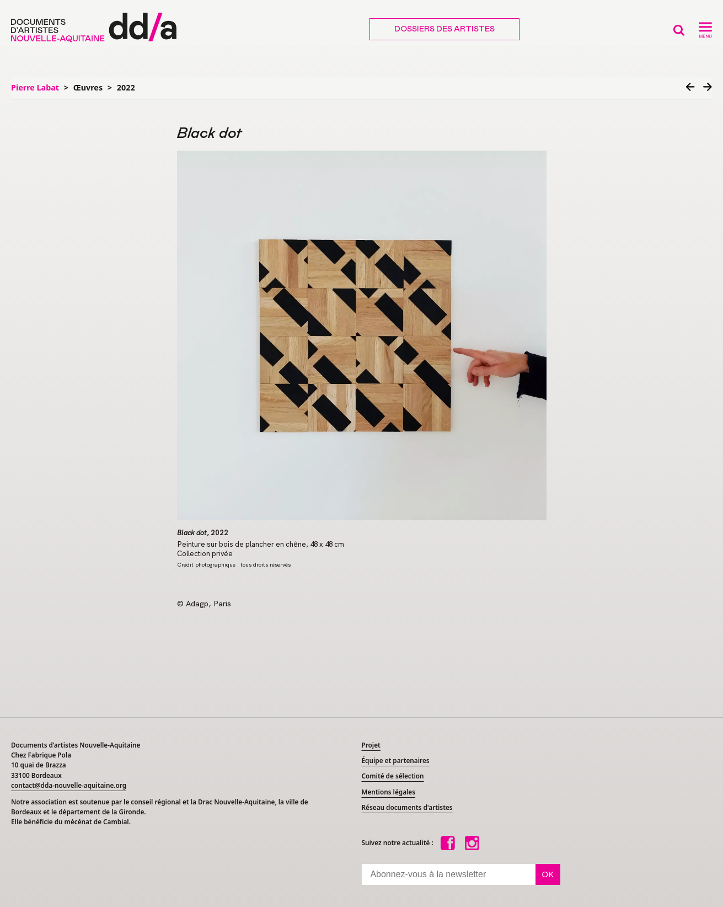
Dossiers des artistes (444, 29)
